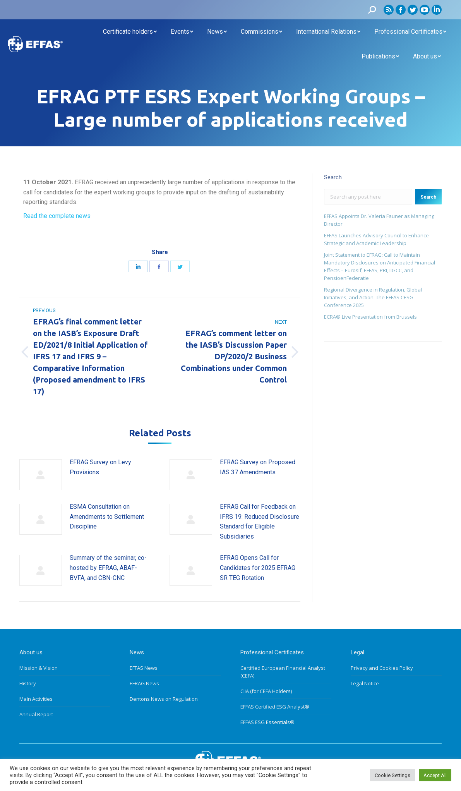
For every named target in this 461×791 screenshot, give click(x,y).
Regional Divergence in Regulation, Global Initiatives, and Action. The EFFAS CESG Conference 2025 (373, 297)
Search (428, 197)
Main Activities (36, 698)
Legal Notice (365, 683)
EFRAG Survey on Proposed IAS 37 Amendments (257, 467)
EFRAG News (144, 683)
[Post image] (40, 474)
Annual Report (36, 714)
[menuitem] (129, 31)
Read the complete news (57, 216)
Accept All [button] (435, 775)
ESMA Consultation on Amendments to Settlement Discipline (107, 516)
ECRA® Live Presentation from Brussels (370, 316)
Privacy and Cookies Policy (382, 667)
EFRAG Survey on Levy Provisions (100, 467)
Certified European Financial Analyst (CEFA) (282, 671)
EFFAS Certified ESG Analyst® (274, 706)
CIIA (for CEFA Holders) (266, 691)
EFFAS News (144, 667)
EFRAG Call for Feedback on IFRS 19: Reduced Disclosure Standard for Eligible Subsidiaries (259, 521)
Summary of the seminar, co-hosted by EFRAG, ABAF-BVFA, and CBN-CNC (108, 567)
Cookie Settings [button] (392, 775)
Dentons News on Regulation (164, 698)
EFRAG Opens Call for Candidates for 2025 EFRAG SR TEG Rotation (257, 567)
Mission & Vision (38, 667)
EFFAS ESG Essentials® (267, 722)
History (27, 683)
